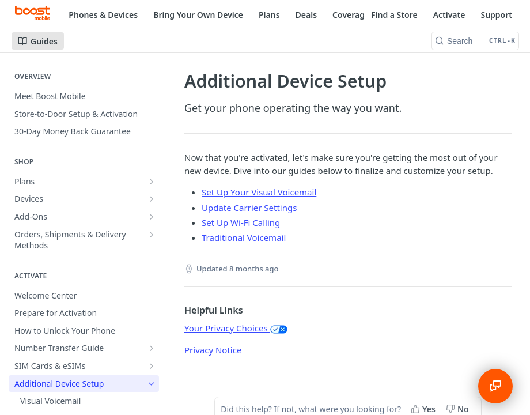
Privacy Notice (212, 350)
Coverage (350, 14)
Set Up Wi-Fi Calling (241, 222)
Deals (306, 14)
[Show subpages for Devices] (151, 198)
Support (496, 14)
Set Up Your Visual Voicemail (259, 192)
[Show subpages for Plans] (151, 181)
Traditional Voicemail (244, 237)
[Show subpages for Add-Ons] (151, 216)
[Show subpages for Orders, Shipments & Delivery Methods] (151, 234)
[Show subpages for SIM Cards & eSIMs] (151, 366)
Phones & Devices (103, 14)
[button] (278, 328)
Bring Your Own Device (198, 14)
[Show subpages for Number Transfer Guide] (151, 348)
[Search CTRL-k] (475, 41)
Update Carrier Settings (249, 207)
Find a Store (394, 14)
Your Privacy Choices (235, 328)
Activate (449, 14)
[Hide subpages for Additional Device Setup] (151, 383)
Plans (269, 14)
